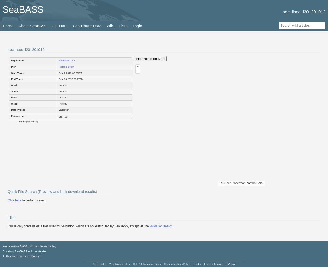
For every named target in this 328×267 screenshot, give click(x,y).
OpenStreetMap (235, 183)
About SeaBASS (32, 26)
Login (137, 26)
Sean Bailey (31, 256)
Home (8, 26)
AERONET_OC (67, 60)
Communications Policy (177, 264)
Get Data (60, 26)
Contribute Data (87, 26)
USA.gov (230, 264)
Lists (123, 26)
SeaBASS (23, 9)
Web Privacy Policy (119, 264)
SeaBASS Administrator (31, 251)
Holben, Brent (66, 66)
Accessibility (100, 264)
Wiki (110, 26)
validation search (161, 226)
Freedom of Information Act (208, 264)
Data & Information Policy (147, 264)
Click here (14, 200)
